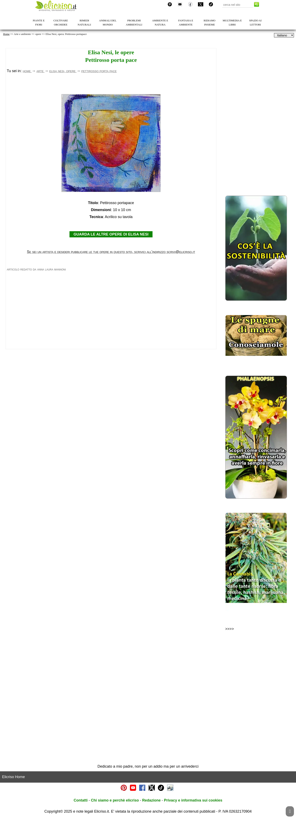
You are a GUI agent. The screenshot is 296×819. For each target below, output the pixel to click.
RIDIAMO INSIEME (209, 22)
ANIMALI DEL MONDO (108, 22)
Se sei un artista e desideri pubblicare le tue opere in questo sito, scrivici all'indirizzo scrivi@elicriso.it (111, 309)
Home (6, 34)
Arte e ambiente (22, 34)
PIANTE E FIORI (38, 22)
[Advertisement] (111, 115)
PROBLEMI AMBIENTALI (134, 22)
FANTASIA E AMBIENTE (185, 22)
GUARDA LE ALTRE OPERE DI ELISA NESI (111, 292)
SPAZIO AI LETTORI (255, 22)
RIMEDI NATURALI (84, 22)
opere (38, 34)
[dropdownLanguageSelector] (284, 35)
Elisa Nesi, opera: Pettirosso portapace (66, 34)
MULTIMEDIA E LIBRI (232, 22)
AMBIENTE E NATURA (160, 22)
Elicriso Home (13, 777)
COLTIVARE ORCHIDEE (60, 22)
